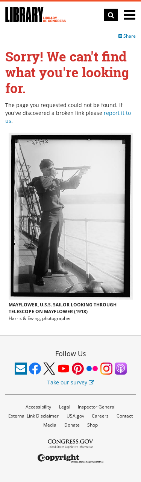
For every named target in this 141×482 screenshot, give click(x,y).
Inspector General (96, 407)
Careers (100, 416)
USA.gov (75, 416)
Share (127, 36)
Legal (64, 407)
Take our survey (70, 382)
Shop (92, 425)
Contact (125, 416)
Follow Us (70, 353)
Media (49, 425)
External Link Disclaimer (33, 416)
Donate (72, 425)
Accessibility (38, 407)
